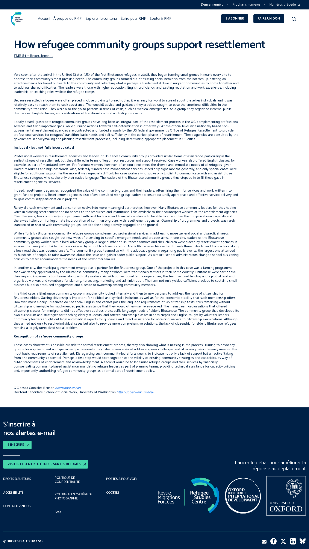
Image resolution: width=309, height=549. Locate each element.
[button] (293, 19)
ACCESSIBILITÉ (13, 493)
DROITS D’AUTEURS (17, 479)
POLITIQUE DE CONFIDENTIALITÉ (67, 480)
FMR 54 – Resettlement (33, 55)
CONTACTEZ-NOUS (16, 506)
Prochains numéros (246, 5)
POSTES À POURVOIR (121, 479)
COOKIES (112, 493)
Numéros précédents (284, 5)
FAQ (58, 512)
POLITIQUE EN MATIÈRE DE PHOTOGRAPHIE (73, 497)
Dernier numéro (212, 5)
